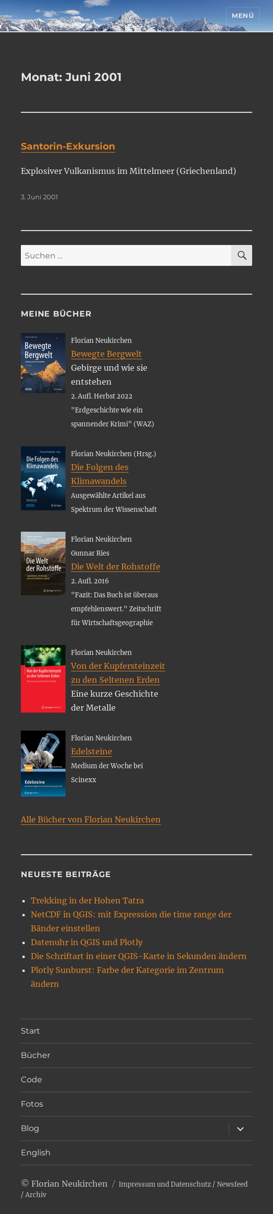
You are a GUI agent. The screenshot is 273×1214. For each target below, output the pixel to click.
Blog (30, 1128)
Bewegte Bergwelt (106, 354)
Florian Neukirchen (69, 1184)
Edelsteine (91, 751)
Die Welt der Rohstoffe (115, 566)
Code (31, 1079)
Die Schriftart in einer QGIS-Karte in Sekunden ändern (139, 956)
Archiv (35, 1195)
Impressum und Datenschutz (165, 1184)
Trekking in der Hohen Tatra (87, 900)
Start (30, 1031)
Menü (243, 15)
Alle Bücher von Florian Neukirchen (91, 819)
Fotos (32, 1104)
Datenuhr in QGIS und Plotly (86, 942)
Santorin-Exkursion (68, 146)
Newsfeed (232, 1184)
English (36, 1152)
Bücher (35, 1055)
